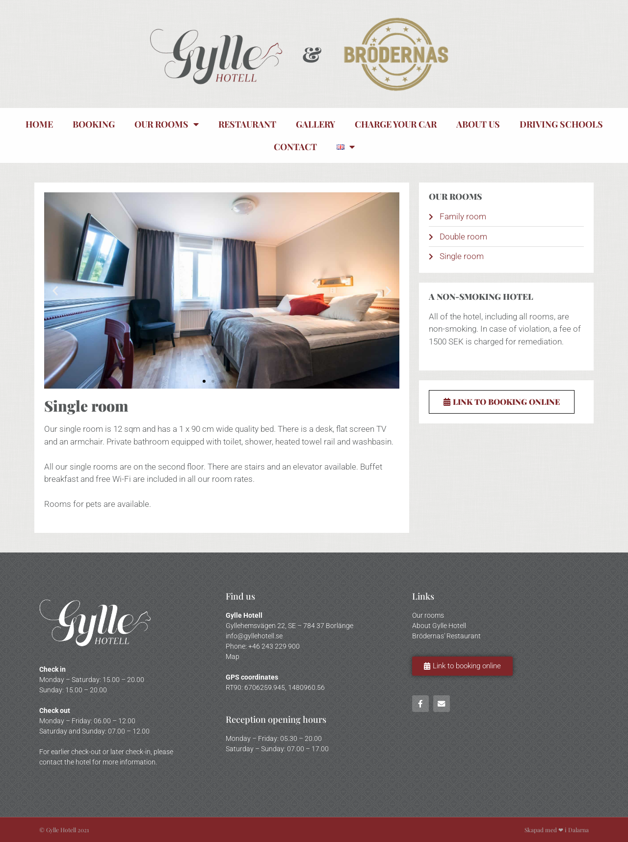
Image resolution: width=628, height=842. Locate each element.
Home (39, 124)
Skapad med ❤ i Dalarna (556, 830)
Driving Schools (561, 124)
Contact (295, 147)
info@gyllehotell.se (254, 636)
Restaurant (247, 124)
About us (478, 124)
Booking (94, 124)
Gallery (315, 124)
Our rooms (166, 124)
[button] (55, 291)
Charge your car (396, 124)
